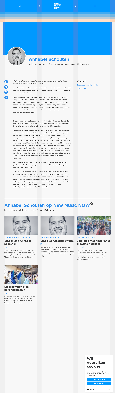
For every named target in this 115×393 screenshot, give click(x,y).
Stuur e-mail (81, 88)
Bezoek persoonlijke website (87, 85)
